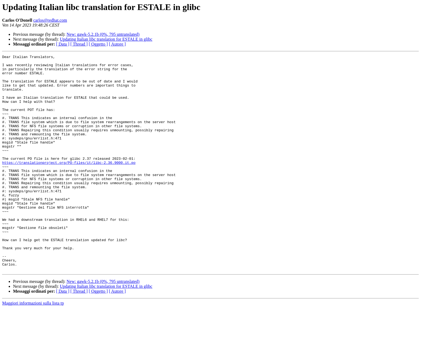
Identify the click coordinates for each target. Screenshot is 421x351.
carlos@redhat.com (50, 20)
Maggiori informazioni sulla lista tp (33, 346)
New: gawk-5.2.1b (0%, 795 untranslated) (102, 34)
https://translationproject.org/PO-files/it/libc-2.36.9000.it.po (68, 184)
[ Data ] (62, 44)
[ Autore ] (117, 44)
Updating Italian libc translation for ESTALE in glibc (106, 39)
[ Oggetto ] (98, 44)
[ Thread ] (79, 44)
